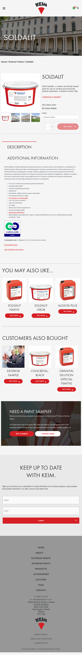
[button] (4, 8)
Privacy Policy (41, 637)
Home (4, 62)
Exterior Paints (16, 62)
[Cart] (74, 8)
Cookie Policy (41, 645)
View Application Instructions (14, 249)
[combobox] (61, 117)
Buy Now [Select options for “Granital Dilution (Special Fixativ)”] (67, 391)
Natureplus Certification (16, 212)
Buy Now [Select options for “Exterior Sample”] (13, 383)
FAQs (41, 588)
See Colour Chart (49, 105)
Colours (41, 582)
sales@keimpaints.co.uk (42, 602)
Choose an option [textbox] (49, 117)
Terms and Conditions (41, 641)
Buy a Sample (22, 436)
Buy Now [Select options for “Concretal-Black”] (40, 383)
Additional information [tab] (32, 158)
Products (41, 572)
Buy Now (68, 126)
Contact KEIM (48, 436)
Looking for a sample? (51, 97)
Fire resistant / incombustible (18, 198)
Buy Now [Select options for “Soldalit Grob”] (41, 316)
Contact (41, 593)
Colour (44, 113)
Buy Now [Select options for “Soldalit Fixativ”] (14, 316)
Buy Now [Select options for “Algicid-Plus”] (68, 312)
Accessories (41, 577)
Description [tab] (19, 147)
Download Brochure (10, 245)
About (41, 555)
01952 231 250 (42, 599)
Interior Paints (41, 566)
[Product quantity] (48, 126)
